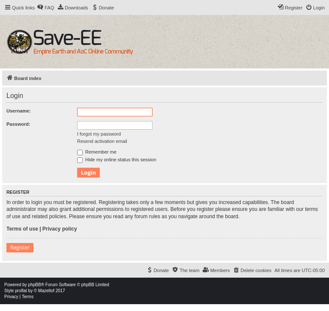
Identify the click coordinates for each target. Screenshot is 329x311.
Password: (18, 124)
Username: (18, 110)
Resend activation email (102, 141)
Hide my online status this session (116, 159)
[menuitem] (45, 8)
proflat (21, 290)
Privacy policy (59, 229)
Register (20, 247)
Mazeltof (46, 290)
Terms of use (22, 229)
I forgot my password (99, 133)
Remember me (97, 151)
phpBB (34, 284)
